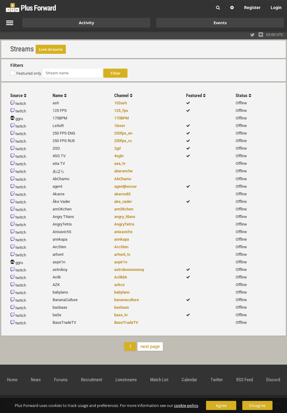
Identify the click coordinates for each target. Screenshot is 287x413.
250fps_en (123, 133)
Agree (221, 405)
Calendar (189, 379)
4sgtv (119, 156)
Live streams (51, 49)
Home (12, 379)
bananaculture (126, 300)
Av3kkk (120, 277)
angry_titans (124, 216)
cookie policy (186, 405)
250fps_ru (123, 140)
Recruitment (91, 379)
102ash (120, 103)
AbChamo (122, 179)
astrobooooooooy (129, 269)
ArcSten (121, 247)
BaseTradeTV (126, 322)
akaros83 (122, 194)
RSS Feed (244, 379)
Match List (159, 379)
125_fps (121, 110)
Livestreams (126, 379)
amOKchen (123, 209)
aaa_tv (119, 163)
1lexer (119, 125)
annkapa (121, 239)
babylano (122, 292)
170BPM (121, 118)
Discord (273, 379)
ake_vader (123, 201)
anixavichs (123, 231)
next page (150, 346)
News (36, 379)
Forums (61, 379)
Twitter (217, 379)
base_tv (120, 315)
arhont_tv (122, 254)
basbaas (121, 307)
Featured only (28, 73)
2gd (117, 148)
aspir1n (120, 262)
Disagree (257, 405)
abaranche (123, 171)
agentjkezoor (125, 186)
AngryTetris (124, 224)
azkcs (119, 284)
